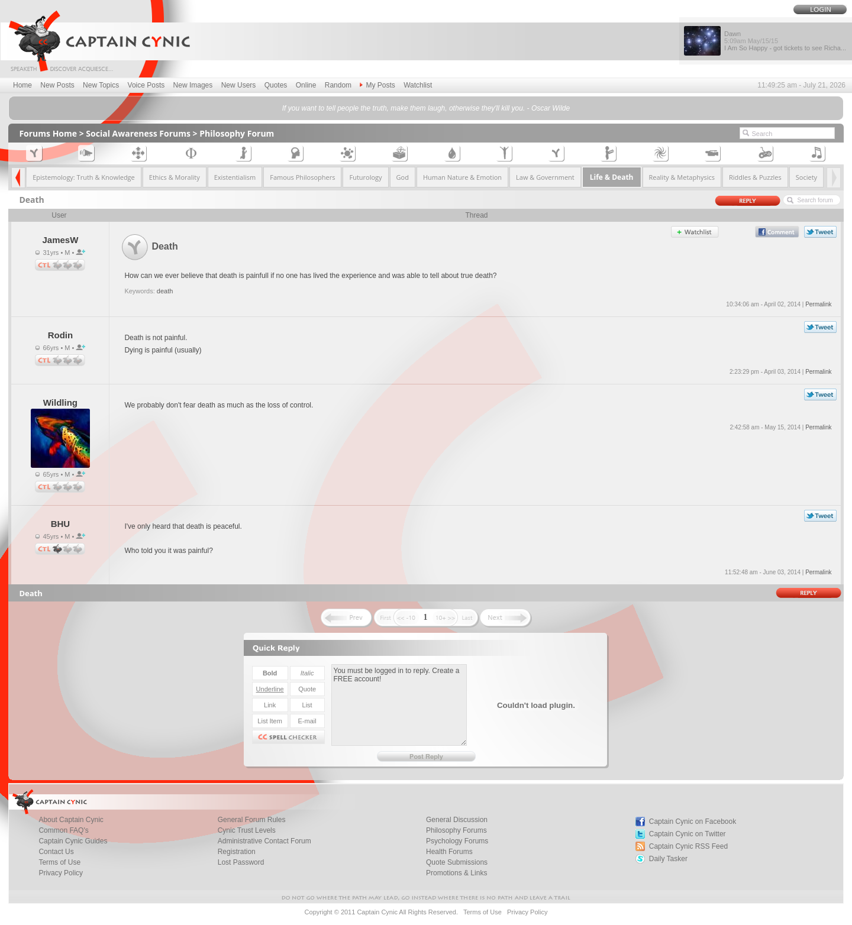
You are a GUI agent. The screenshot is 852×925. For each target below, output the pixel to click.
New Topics (101, 85)
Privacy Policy (60, 873)
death (165, 291)
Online (306, 85)
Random (338, 85)
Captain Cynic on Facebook (692, 821)
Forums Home (48, 133)
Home (22, 85)
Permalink (818, 304)
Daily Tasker (668, 859)
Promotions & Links (456, 873)
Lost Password (241, 862)
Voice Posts (146, 85)
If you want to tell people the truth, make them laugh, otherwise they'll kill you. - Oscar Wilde (426, 108)
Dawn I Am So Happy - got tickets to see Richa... (785, 40)
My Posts (377, 85)
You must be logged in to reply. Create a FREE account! (399, 705)
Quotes (276, 85)
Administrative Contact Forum (264, 841)
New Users (238, 85)
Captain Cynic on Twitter (687, 834)
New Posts (57, 85)
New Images (193, 85)
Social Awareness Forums (138, 133)
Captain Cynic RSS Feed (688, 846)
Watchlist (418, 85)
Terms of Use (482, 912)
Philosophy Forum (236, 133)
